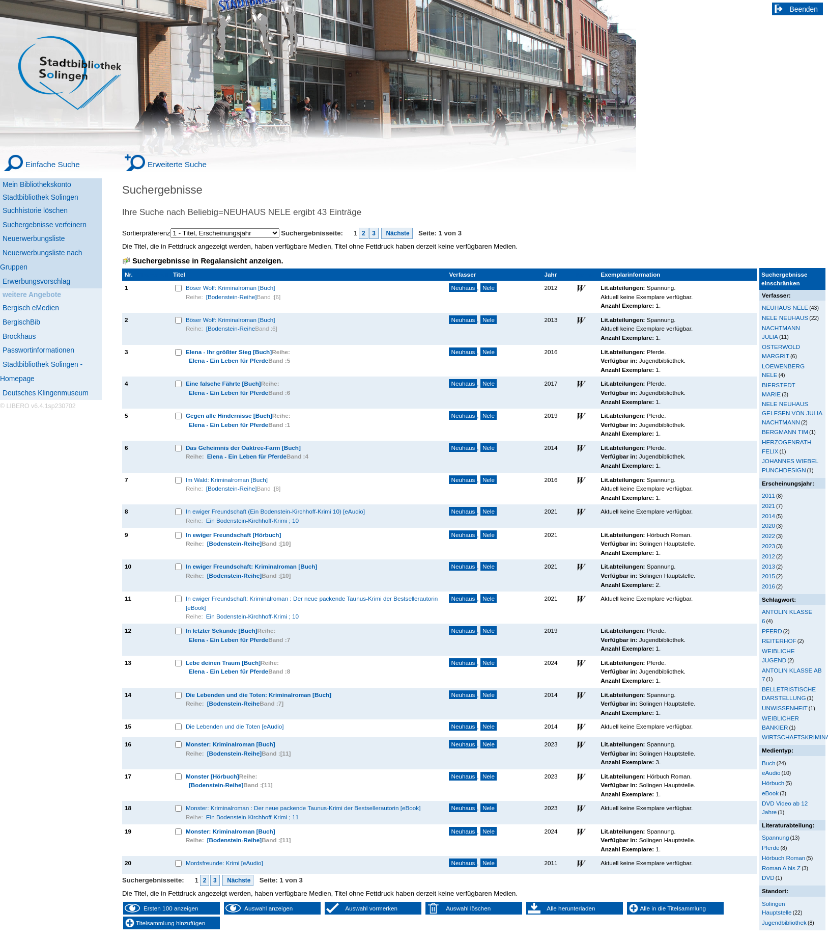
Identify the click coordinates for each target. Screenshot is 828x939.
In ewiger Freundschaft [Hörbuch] (233, 534)
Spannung (775, 837)
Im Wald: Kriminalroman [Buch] (227, 479)
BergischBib (21, 322)
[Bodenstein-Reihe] (231, 296)
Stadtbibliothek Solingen (40, 197)
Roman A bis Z (781, 868)
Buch (769, 763)
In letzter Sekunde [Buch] (222, 630)
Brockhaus (19, 336)
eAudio (771, 772)
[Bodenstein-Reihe (230, 328)
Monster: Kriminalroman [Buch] (230, 744)
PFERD (772, 631)
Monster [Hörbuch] (212, 776)
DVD (768, 877)
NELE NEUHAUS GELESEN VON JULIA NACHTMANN (792, 412)
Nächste (397, 233)
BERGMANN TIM (785, 431)
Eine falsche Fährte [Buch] (223, 383)
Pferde (771, 847)
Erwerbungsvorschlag (36, 281)
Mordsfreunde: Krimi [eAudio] (224, 863)
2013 (768, 566)
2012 (768, 556)
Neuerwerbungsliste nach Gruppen (41, 260)
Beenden (804, 9)
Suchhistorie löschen (35, 210)
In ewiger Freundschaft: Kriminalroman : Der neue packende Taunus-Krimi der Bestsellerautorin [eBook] (312, 603)
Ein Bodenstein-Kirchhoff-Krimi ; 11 (252, 817)
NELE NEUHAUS (785, 317)
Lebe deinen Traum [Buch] (223, 662)
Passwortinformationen (38, 350)
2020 (768, 525)
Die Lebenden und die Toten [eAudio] (235, 726)
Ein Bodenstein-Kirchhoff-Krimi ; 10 (252, 520)
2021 (768, 505)
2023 (768, 546)
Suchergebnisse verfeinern (45, 225)
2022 (768, 535)
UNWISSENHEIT (785, 708)
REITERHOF (779, 640)
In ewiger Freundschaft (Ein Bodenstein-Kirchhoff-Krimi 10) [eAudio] (275, 511)
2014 (768, 516)
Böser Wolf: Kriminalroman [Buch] (230, 287)
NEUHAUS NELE (785, 307)
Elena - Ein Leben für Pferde (228, 360)
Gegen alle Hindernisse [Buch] (229, 415)
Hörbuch (773, 783)
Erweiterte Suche (177, 164)
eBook (770, 793)
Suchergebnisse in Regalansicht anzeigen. (207, 261)
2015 (768, 576)
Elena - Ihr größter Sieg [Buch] (229, 351)
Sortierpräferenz (146, 233)
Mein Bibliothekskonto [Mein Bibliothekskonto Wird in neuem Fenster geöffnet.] (37, 184)
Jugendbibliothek (784, 922)
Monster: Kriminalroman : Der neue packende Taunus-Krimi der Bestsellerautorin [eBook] (303, 807)
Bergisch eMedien (31, 308)
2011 (768, 495)
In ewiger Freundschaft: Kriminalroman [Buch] (252, 566)
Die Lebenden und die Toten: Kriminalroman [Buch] (258, 694)
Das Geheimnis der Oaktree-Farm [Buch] (243, 447)
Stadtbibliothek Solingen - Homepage (41, 371)
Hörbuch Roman (783, 857)
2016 (768, 586)
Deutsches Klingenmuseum (46, 393)
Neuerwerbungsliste (34, 238)
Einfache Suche (52, 164)
